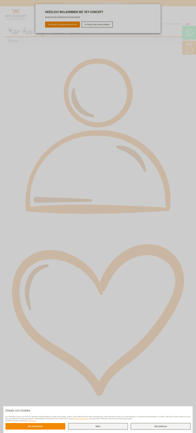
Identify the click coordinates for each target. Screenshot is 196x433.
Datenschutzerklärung (81, 419)
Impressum (32, 421)
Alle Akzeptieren (35, 426)
